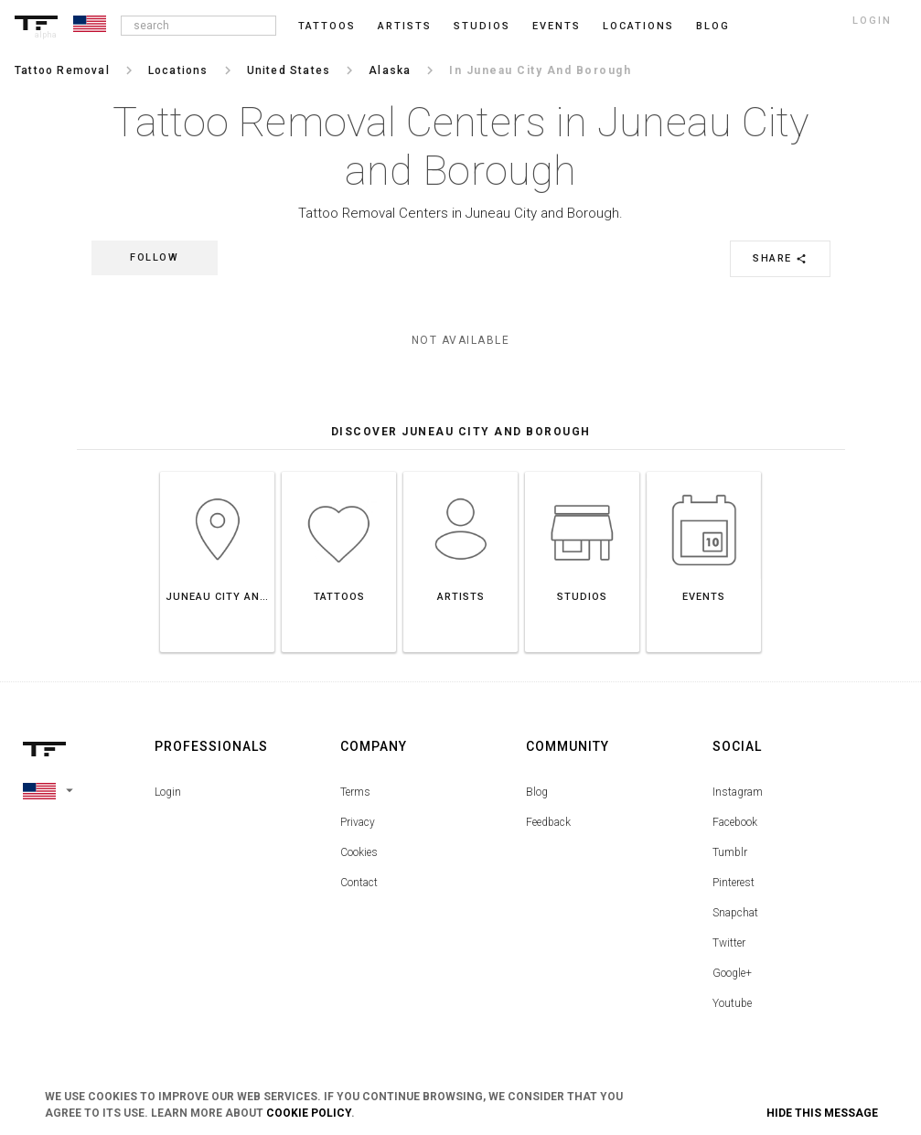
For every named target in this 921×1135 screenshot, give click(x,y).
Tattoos (327, 26)
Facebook (734, 822)
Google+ (732, 973)
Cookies (359, 852)
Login (168, 792)
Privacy (357, 822)
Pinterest (733, 882)
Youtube (732, 1003)
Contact (359, 882)
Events (556, 26)
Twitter (728, 943)
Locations (638, 26)
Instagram (737, 792)
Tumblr (729, 852)
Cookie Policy (308, 1113)
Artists (405, 26)
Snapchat (735, 912)
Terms (355, 792)
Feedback (548, 822)
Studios (482, 26)
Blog (537, 792)
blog (713, 26)
